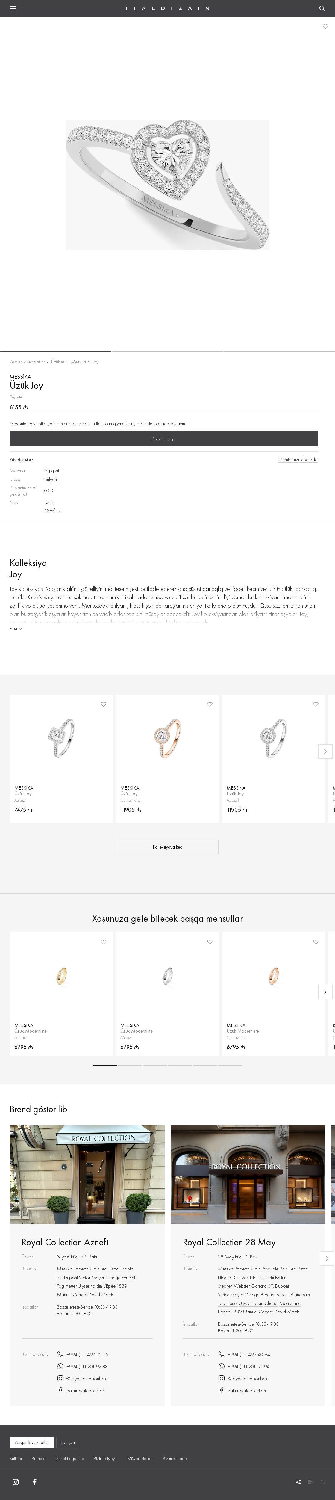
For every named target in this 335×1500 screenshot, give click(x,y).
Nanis (255, 1277)
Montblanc (290, 1303)
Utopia (127, 1268)
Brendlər (39, 1458)
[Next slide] (325, 751)
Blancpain (300, 1294)
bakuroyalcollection (81, 1390)
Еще (16, 628)
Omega (113, 1277)
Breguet (268, 1294)
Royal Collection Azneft (65, 1242)
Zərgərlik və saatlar (27, 362)
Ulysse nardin (90, 1285)
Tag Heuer (67, 1285)
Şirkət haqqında (70, 1458)
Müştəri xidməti (140, 1458)
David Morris (101, 1294)
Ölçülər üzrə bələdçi (298, 459)
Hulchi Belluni (274, 1277)
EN (310, 1482)
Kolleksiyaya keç (167, 847)
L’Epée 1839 (115, 1285)
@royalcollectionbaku (83, 1378)
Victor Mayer (91, 1277)
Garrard (259, 1285)
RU (323, 1482)
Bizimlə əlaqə (175, 1458)
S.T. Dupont (67, 1277)
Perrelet (128, 1277)
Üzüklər (57, 362)
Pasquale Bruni (275, 1268)
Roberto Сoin (86, 1268)
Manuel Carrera (72, 1294)
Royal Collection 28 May (229, 1242)
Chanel (271, 1303)
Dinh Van (240, 1277)
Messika (78, 362)
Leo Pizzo (110, 1268)
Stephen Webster (234, 1285)
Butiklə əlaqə (163, 439)
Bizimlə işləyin (106, 1458)
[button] (55, 351)
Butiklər (16, 1458)
